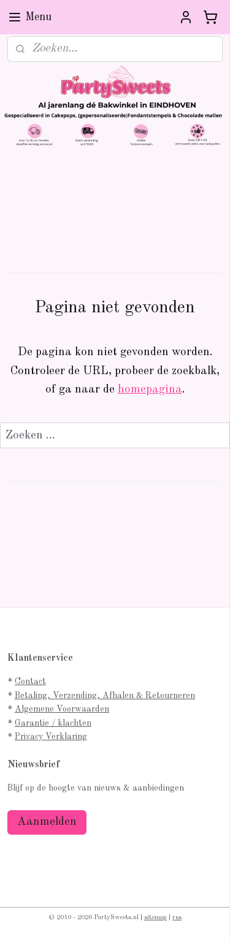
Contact (30, 681)
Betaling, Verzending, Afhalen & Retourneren (105, 695)
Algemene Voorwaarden (62, 709)
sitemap (155, 917)
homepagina (150, 390)
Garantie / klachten (53, 723)
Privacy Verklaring (51, 736)
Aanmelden (47, 822)
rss (177, 917)
